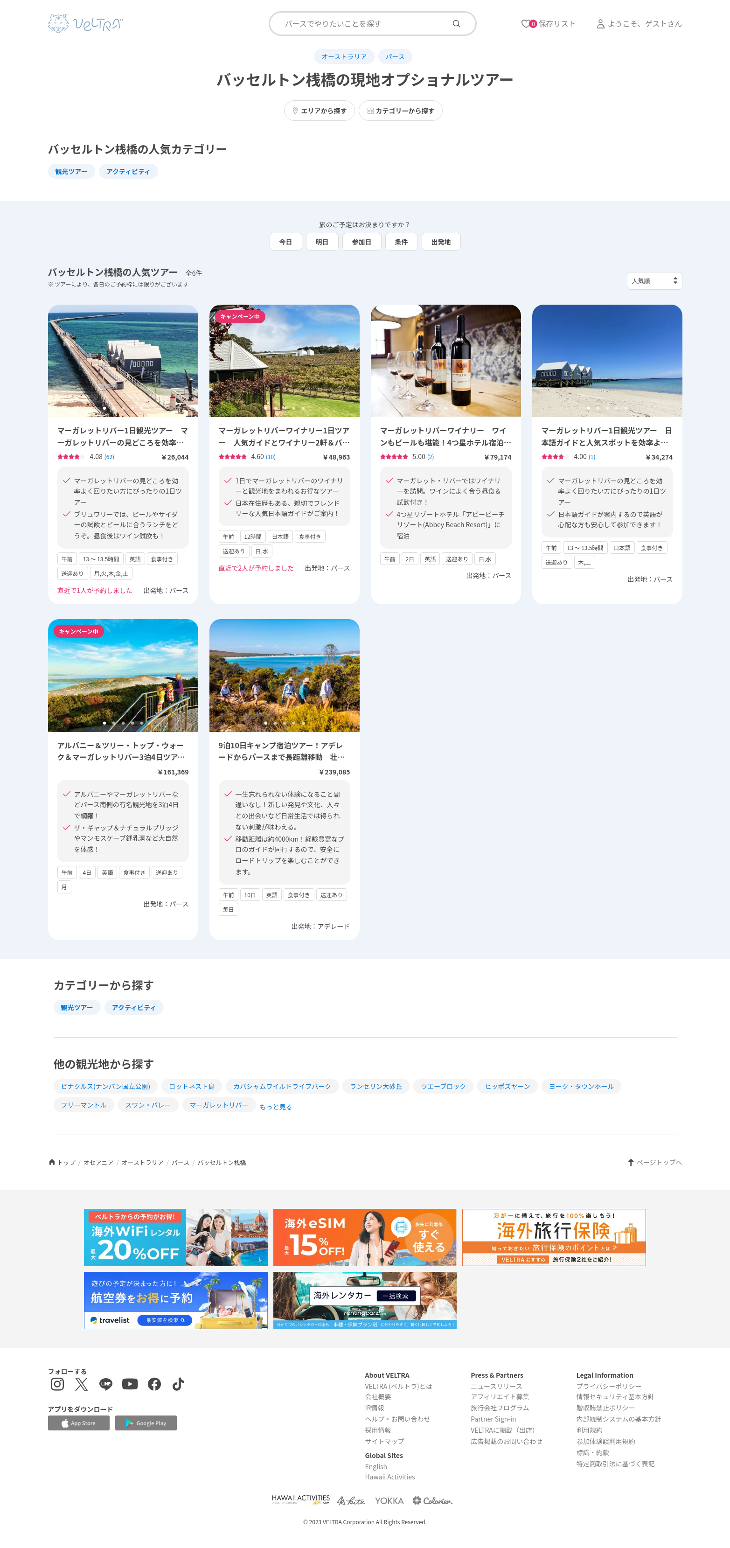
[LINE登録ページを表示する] (106, 1385)
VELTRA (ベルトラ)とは (398, 1386)
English (376, 1466)
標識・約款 (593, 1452)
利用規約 (590, 1430)
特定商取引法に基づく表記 (616, 1463)
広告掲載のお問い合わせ (506, 1441)
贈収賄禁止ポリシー (606, 1407)
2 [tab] (113, 408)
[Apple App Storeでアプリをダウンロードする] (79, 1423)
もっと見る (276, 1106)
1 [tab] (104, 408)
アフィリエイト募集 (500, 1396)
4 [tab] (132, 408)
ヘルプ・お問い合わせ (397, 1418)
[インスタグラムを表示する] (57, 1385)
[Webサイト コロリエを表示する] (432, 1500)
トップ (62, 1162)
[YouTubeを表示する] (130, 1385)
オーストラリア (344, 56)
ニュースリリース (496, 1386)
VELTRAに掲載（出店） (505, 1430)
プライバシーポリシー (609, 1386)
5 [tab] (141, 408)
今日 (285, 241)
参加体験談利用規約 (606, 1441)
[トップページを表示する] (85, 23)
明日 (322, 241)
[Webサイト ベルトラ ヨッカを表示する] (389, 1500)
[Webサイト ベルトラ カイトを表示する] (352, 1500)
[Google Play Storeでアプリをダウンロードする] (146, 1423)
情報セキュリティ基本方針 (615, 1396)
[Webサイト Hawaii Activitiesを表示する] (301, 1500)
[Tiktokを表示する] (178, 1385)
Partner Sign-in (493, 1418)
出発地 (441, 241)
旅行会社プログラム (500, 1407)
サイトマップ (384, 1441)
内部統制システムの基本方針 (619, 1418)
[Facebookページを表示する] (154, 1385)
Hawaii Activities (390, 1476)
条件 (401, 241)
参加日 (362, 241)
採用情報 (378, 1430)
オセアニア (98, 1162)
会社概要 (378, 1396)
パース (395, 56)
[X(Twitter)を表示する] (81, 1385)
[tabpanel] (123, 361)
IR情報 (374, 1407)
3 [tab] (123, 408)
